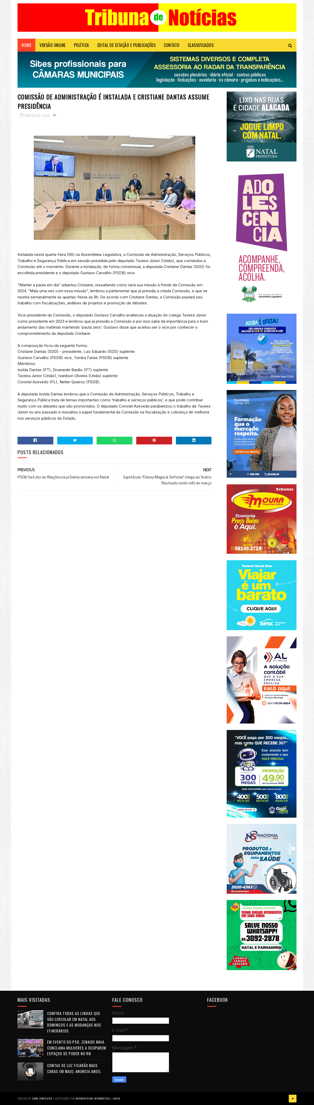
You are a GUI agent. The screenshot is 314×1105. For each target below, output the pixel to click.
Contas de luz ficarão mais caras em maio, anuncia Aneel (74, 1068)
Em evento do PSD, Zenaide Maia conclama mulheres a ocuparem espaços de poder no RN (76, 1047)
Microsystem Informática (93, 1098)
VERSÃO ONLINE (52, 45)
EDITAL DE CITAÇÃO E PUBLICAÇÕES (126, 45)
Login (116, 1098)
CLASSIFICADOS (201, 45)
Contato (172, 45)
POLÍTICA (81, 45)
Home (26, 45)
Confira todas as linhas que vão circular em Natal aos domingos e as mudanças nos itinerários (74, 1022)
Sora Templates (42, 1098)
